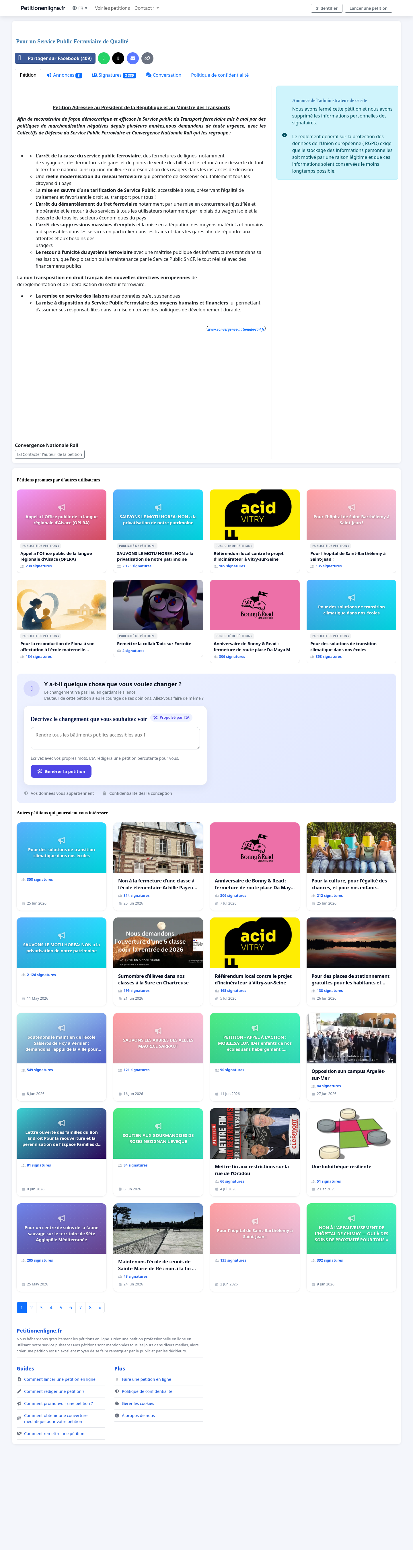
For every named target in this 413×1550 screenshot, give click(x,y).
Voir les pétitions (112, 8)
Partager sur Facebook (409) (53, 139)
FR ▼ (80, 8)
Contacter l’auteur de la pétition (49, 534)
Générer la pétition (61, 852)
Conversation (164, 155)
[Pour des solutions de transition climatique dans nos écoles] (351, 701)
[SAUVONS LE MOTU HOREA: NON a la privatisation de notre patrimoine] (158, 611)
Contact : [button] (145, 8)
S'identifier (327, 8)
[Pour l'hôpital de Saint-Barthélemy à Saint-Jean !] (351, 611)
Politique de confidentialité (220, 155)
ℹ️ (58, 626)
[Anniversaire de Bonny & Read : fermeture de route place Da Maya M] (255, 701)
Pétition (28, 155)
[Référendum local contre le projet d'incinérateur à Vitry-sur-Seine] (255, 611)
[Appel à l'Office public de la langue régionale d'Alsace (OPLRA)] (61, 611)
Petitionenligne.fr (43, 8)
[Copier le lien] (147, 139)
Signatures (114, 155)
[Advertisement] (187, 70)
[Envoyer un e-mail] (133, 139)
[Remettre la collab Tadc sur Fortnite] (158, 699)
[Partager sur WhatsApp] (104, 139)
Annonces (64, 155)
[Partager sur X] (118, 139)
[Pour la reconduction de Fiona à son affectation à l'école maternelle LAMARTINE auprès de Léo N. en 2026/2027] (61, 701)
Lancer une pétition (368, 8)
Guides (25, 1448)
